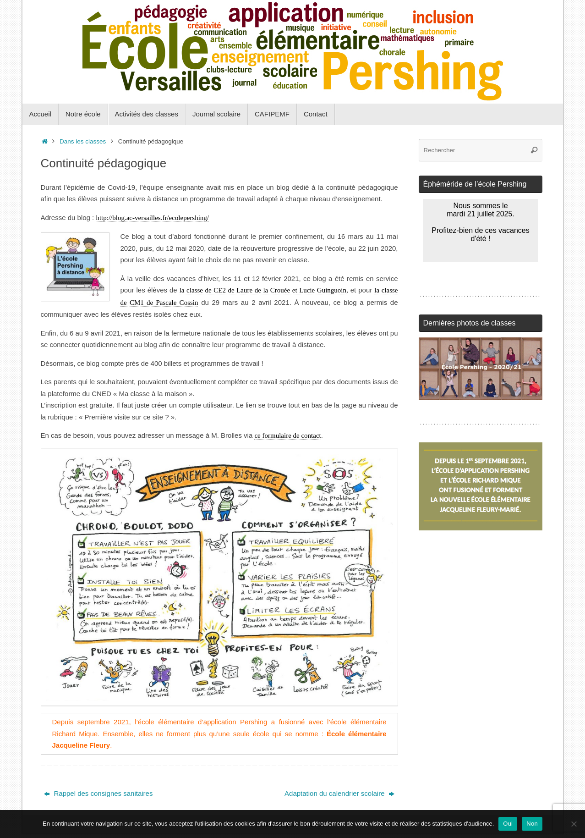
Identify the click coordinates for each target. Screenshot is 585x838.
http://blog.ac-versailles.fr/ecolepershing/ (152, 217)
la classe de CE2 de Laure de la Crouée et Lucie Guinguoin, (264, 290)
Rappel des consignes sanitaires (98, 793)
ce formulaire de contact (287, 435)
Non (532, 823)
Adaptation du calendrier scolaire (339, 793)
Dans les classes (83, 141)
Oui (508, 823)
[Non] (573, 823)
